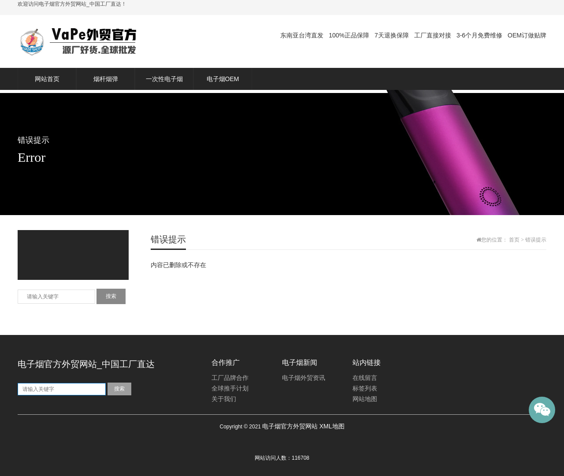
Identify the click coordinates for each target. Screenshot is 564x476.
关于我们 (224, 399)
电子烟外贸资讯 (303, 378)
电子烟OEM (223, 78)
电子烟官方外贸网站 (290, 426)
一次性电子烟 (164, 78)
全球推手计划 (230, 388)
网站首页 (47, 78)
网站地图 (364, 399)
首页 (514, 239)
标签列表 (364, 388)
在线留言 (364, 378)
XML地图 (332, 426)
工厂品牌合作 (230, 378)
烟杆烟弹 (105, 78)
